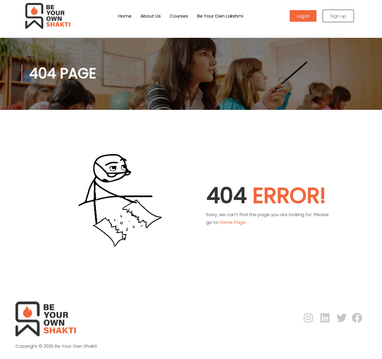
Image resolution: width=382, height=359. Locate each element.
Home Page (232, 222)
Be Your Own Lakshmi (220, 16)
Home (125, 16)
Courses (179, 16)
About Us (151, 16)
